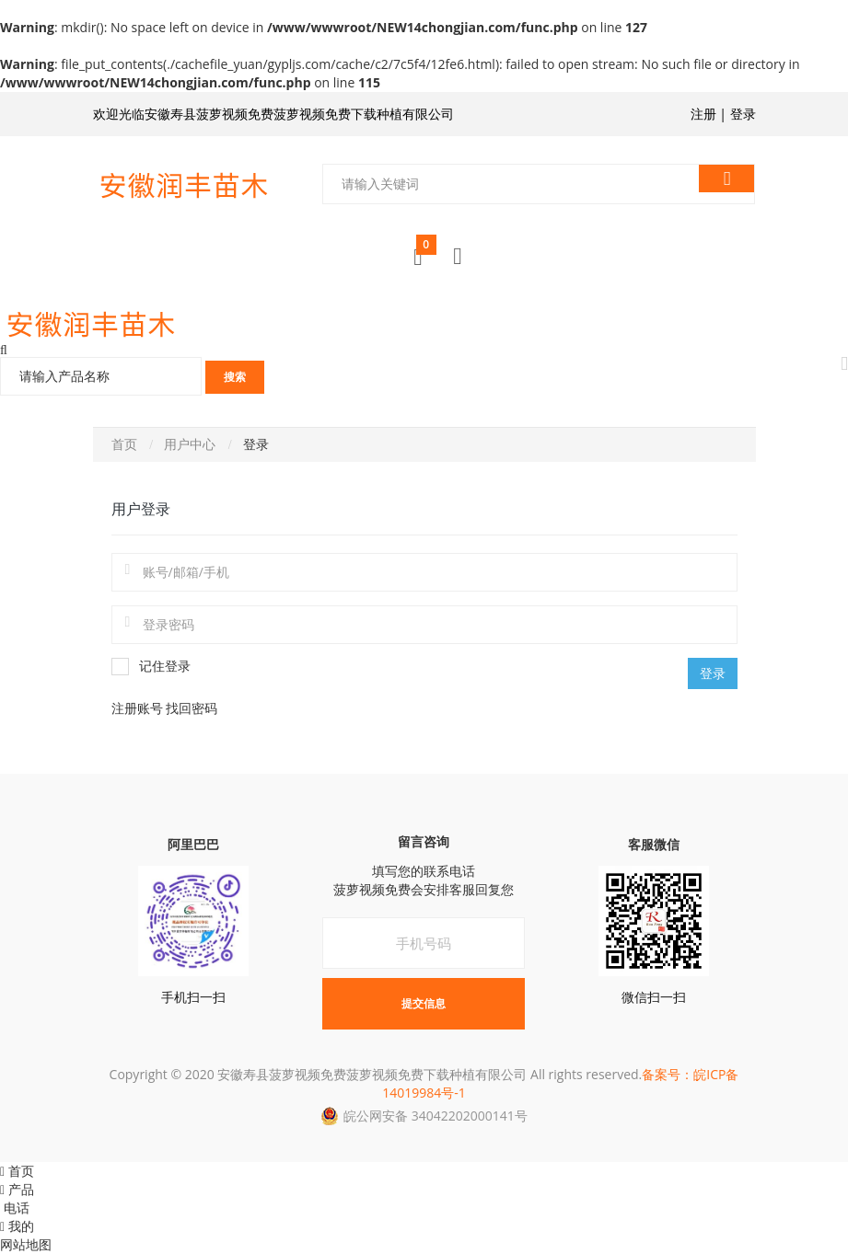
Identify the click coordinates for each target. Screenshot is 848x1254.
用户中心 (189, 444)
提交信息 (423, 1003)
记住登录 (151, 666)
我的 (17, 1226)
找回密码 (191, 708)
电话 (14, 1207)
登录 (743, 113)
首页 (124, 444)
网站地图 (26, 1244)
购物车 (426, 250)
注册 (703, 113)
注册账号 (139, 708)
